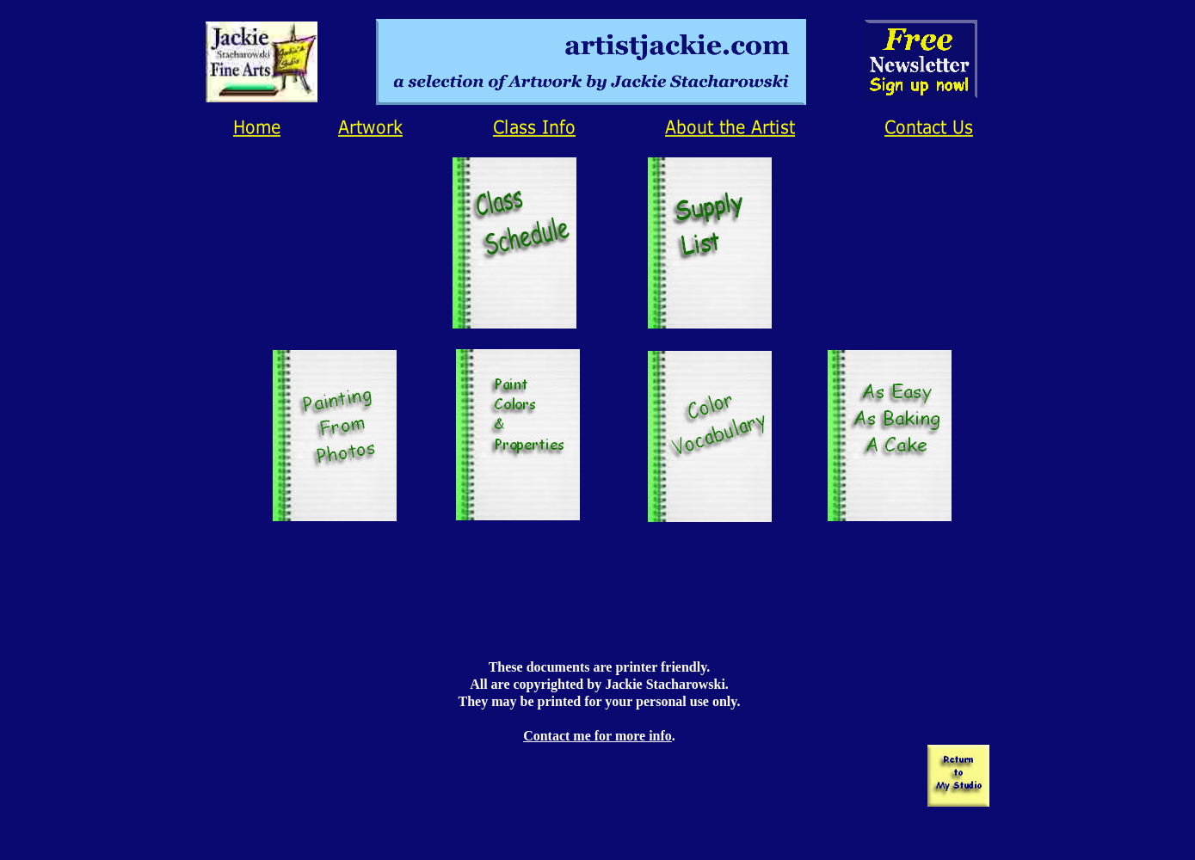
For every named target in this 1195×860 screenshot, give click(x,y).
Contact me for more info (597, 735)
